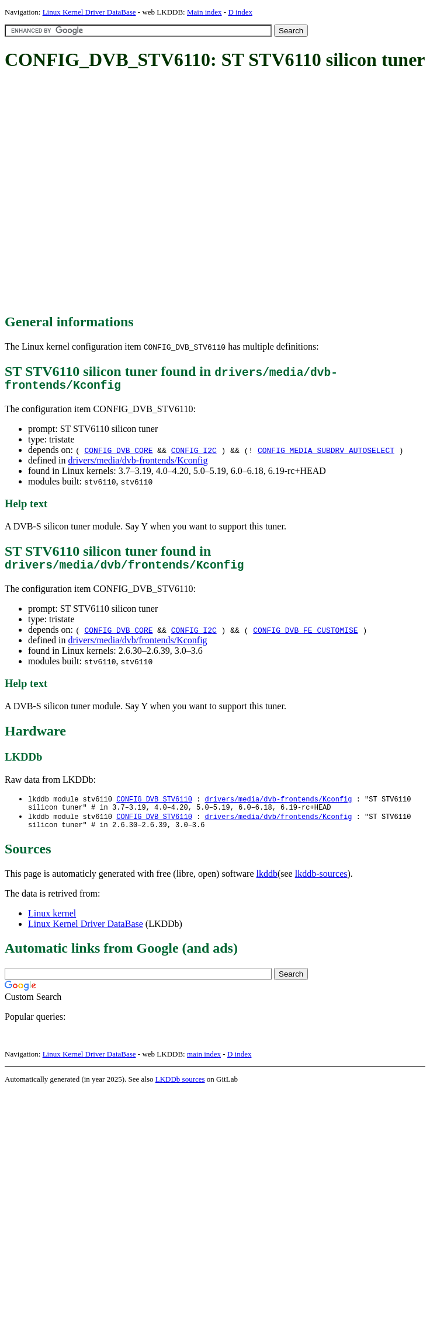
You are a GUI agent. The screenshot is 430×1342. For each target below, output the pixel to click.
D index (240, 12)
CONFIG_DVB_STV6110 (154, 805)
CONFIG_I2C (194, 453)
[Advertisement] (109, 192)
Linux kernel (52, 924)
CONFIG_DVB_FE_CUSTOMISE (305, 635)
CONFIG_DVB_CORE (118, 453)
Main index (204, 12)
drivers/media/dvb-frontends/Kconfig (137, 463)
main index (204, 1064)
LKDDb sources (180, 1089)
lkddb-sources (321, 884)
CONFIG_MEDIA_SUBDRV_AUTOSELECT (326, 453)
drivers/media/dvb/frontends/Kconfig (137, 646)
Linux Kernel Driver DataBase (89, 12)
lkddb (267, 884)
